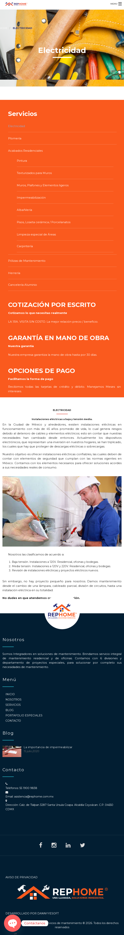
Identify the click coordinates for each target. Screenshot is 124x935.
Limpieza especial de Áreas (36, 234)
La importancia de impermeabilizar (48, 747)
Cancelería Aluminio (22, 285)
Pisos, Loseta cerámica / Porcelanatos (43, 222)
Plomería (14, 138)
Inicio (10, 694)
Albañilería (24, 210)
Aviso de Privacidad (21, 877)
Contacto (13, 720)
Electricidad (16, 126)
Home (3, 28)
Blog (9, 710)
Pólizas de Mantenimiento (26, 260)
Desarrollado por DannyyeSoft (32, 913)
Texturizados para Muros (34, 173)
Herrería (14, 273)
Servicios (13, 705)
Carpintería (25, 246)
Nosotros (13, 699)
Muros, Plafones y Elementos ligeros (43, 185)
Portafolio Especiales (23, 715)
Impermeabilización (31, 197)
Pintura (22, 160)
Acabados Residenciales (25, 150)
